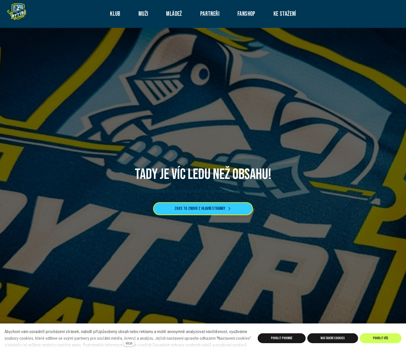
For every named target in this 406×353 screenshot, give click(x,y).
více (129, 342)
